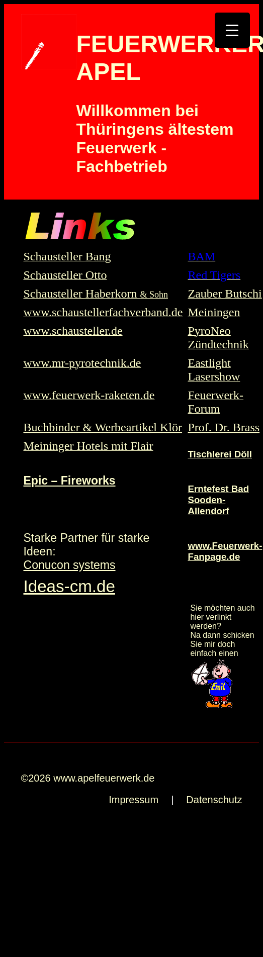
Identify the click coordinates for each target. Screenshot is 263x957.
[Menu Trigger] (232, 30)
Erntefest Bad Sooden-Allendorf (218, 500)
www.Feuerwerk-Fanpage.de (225, 551)
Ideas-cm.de (69, 586)
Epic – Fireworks (70, 480)
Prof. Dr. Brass (223, 427)
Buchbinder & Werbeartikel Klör (103, 427)
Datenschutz (214, 799)
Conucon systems (70, 564)
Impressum (133, 799)
